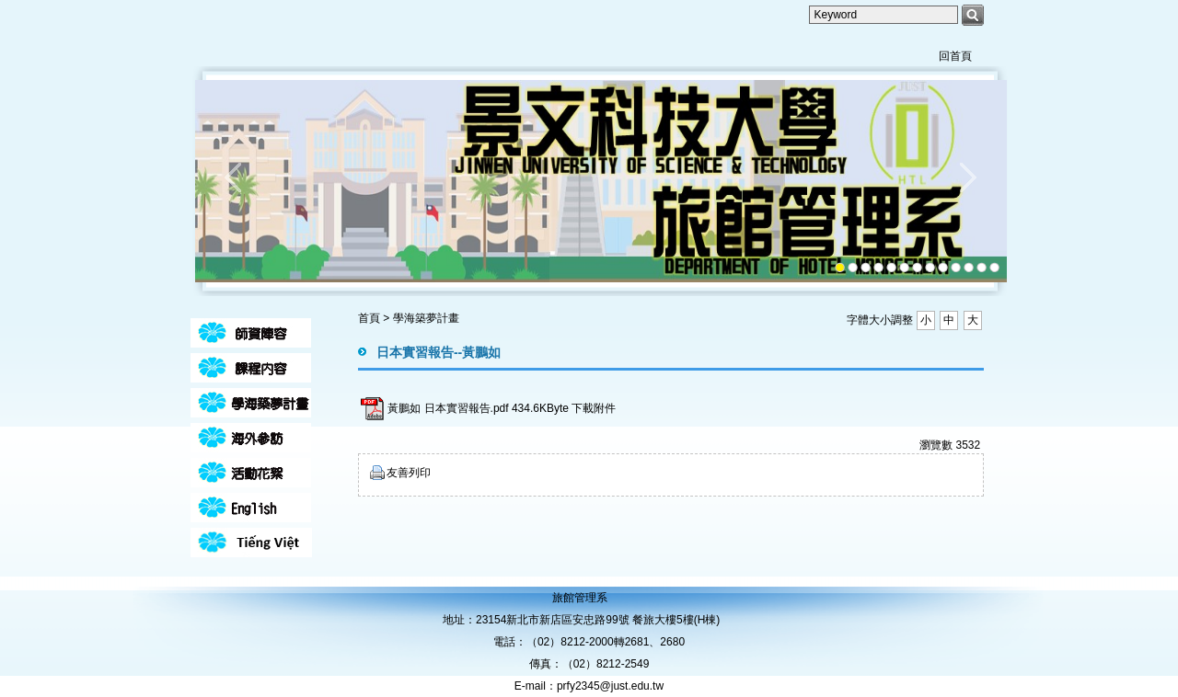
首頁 (369, 318)
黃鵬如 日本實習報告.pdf (447, 408)
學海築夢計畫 (426, 318)
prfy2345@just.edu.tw (610, 686)
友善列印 (409, 472)
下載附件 (594, 408)
